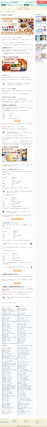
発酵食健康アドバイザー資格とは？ (22, 383)
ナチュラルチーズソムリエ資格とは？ (7, 328)
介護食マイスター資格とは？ (21, 342)
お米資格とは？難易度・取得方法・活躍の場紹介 (24, 411)
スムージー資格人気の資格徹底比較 (22, 378)
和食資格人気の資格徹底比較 (21, 374)
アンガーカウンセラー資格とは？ (40, 33)
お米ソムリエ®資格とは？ (6, 400)
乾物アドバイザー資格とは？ (6, 357)
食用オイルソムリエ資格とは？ (22, 324)
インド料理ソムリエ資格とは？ (22, 332)
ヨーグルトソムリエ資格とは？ (7, 367)
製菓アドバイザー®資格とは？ (6, 317)
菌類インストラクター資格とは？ (22, 395)
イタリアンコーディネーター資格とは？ (23, 358)
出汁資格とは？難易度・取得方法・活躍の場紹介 (9, 388)
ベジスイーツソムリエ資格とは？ (7, 347)
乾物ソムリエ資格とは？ (21, 390)
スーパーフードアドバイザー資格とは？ (8, 411)
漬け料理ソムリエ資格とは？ (6, 340)
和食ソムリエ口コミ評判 (6, 374)
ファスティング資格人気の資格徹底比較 (8, 393)
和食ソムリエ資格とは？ (21, 318)
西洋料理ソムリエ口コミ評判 (21, 382)
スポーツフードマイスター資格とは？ (23, 355)
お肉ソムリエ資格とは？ (6, 352)
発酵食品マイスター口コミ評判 (7, 377)
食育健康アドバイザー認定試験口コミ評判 (8, 309)
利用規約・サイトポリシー (40, 421)
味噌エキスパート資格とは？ (21, 393)
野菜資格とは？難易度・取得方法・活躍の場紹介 (24, 321)
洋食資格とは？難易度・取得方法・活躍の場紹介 (9, 333)
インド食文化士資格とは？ (21, 412)
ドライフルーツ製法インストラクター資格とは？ (24, 350)
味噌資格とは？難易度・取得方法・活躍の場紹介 (9, 314)
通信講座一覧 (15, 421)
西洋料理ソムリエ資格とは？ (21, 368)
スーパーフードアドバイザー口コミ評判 (8, 383)
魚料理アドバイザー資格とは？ (7, 406)
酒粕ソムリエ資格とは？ (21, 314)
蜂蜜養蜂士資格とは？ (6, 345)
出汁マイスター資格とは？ (6, 405)
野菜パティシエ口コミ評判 (6, 368)
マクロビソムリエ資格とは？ (21, 310)
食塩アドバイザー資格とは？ (6, 350)
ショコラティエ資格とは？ (6, 413)
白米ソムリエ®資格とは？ (21, 363)
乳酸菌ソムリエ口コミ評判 (6, 382)
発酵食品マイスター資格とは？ (22, 338)
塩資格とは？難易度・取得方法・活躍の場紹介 (8, 387)
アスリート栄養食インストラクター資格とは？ (24, 398)
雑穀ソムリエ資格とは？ (6, 318)
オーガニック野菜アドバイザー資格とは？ (23, 317)
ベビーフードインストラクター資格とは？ (23, 320)
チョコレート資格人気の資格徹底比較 (23, 352)
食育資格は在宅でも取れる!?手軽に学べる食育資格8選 (9, 337)
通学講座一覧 (15, 420)
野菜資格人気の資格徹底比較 (6, 389)
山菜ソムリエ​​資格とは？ (6, 362)
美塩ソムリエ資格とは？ (6, 394)
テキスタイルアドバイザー (39, 51)
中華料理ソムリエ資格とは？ (21, 367)
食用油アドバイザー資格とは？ (7, 308)
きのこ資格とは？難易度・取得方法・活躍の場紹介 (24, 387)
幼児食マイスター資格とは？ (6, 320)
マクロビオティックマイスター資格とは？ (23, 351)
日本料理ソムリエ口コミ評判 (21, 339)
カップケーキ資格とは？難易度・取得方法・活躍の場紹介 (25, 327)
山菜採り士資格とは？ (21, 343)
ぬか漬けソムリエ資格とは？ (21, 357)
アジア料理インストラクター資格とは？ (23, 405)
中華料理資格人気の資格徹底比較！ (7, 404)
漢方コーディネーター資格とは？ (22, 373)
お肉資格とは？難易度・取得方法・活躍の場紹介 (9, 395)
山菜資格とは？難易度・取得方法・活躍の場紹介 (9, 356)
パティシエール (5, 342)
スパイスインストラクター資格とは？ (7, 373)
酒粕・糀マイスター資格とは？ (7, 338)
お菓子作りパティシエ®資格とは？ (22, 323)
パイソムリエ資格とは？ (21, 337)
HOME (1, 11)
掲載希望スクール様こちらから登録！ (42, 2)
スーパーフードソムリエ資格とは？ (7, 332)
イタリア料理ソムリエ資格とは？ (7, 355)
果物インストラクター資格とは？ (7, 372)
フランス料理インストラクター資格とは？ (23, 377)
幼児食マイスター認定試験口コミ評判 (23, 309)
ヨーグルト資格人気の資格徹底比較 (22, 384)
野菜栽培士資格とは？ (6, 329)
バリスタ (36, 42)
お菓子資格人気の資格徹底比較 (7, 384)
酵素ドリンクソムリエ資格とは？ (7, 412)
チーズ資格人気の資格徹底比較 (22, 394)
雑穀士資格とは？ (20, 329)
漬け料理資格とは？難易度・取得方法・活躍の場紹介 (9, 364)
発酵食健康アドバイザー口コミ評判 (7, 378)
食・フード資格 (5, 11)
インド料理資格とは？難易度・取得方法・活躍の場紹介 (25, 333)
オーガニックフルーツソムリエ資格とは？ (23, 362)
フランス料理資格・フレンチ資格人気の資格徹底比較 (24, 389)
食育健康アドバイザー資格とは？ (7, 351)
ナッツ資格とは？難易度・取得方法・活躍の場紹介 (24, 399)
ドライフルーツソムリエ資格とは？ (22, 334)
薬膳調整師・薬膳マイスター (21, 340)
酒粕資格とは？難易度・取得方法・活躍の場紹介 (24, 388)
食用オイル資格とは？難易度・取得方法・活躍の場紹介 (10, 369)
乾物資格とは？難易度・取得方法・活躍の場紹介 (24, 404)
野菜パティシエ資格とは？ (6, 334)
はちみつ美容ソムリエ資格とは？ (7, 398)
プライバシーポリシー (39, 420)
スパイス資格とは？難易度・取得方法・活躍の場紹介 (9, 363)
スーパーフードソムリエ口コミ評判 (22, 372)
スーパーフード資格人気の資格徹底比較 (23, 369)
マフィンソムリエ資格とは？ (6, 327)
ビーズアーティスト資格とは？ (39, 61)
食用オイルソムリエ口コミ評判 (22, 356)
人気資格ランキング (30, 2)
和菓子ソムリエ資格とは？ (6, 323)
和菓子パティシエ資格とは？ (6, 324)
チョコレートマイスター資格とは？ (22, 413)
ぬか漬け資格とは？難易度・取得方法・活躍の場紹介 (9, 385)
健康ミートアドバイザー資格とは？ (22, 406)
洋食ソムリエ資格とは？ (6, 390)
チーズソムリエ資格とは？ (21, 328)
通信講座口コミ (27, 421)
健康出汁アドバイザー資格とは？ (7, 379)
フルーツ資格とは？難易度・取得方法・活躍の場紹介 (24, 385)
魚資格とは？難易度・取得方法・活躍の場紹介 (8, 407)
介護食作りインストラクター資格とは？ (23, 347)
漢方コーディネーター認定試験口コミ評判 (23, 364)
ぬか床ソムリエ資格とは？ (6, 399)
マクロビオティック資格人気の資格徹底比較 (23, 379)
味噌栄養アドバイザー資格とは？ (7, 339)
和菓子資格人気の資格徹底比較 (22, 308)
